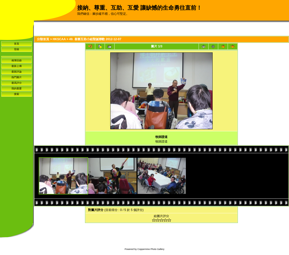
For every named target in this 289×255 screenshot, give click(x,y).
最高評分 (16, 82)
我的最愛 (16, 88)
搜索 (16, 94)
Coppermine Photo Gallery (150, 249)
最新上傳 (16, 66)
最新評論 (16, 71)
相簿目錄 (16, 60)
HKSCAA (59, 39)
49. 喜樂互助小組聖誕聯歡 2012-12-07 (95, 39)
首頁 (16, 43)
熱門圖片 (16, 77)
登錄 (16, 49)
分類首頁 (43, 39)
